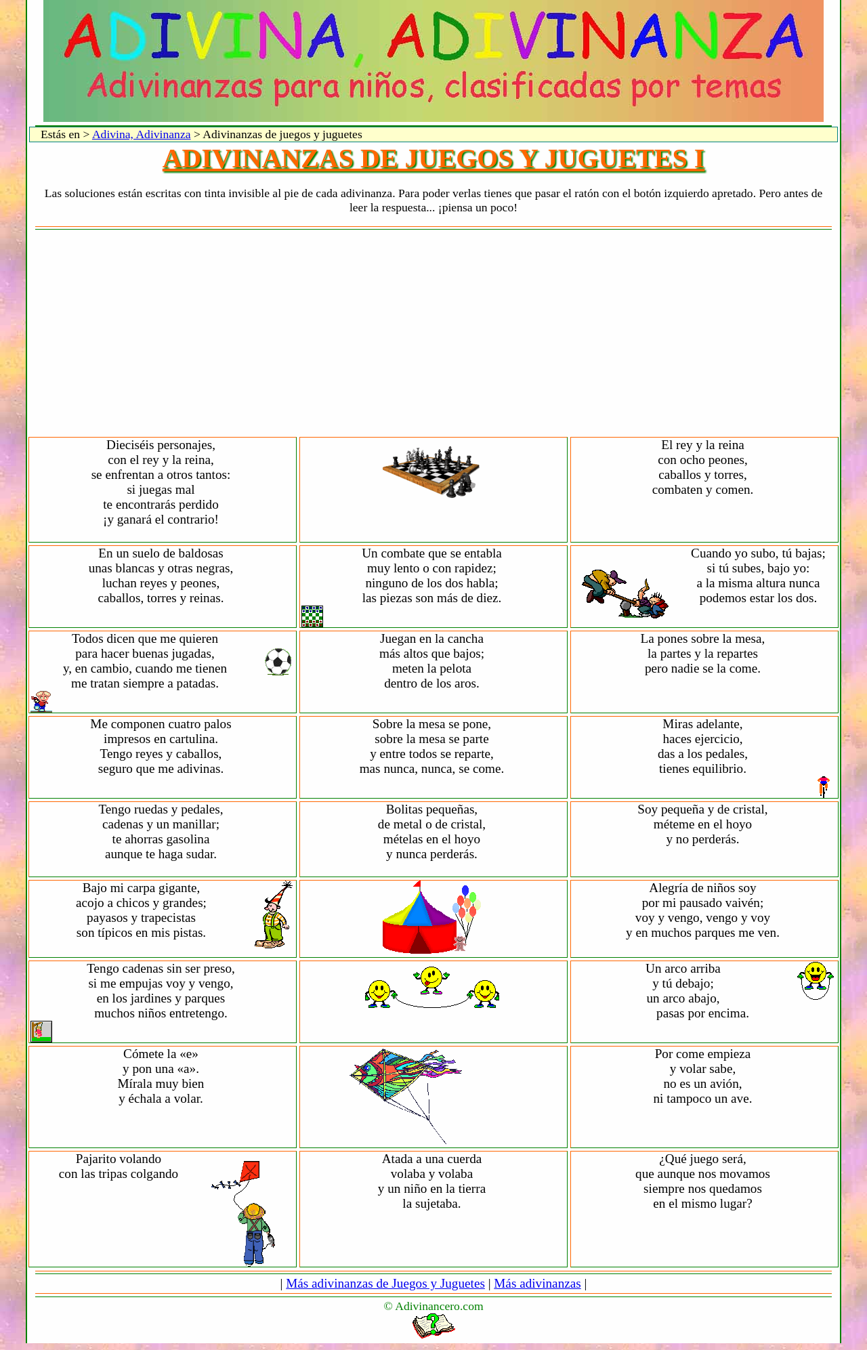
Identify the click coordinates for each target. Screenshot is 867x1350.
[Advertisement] (433, 334)
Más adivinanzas (537, 1283)
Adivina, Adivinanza (141, 134)
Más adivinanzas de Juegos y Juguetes (385, 1283)
